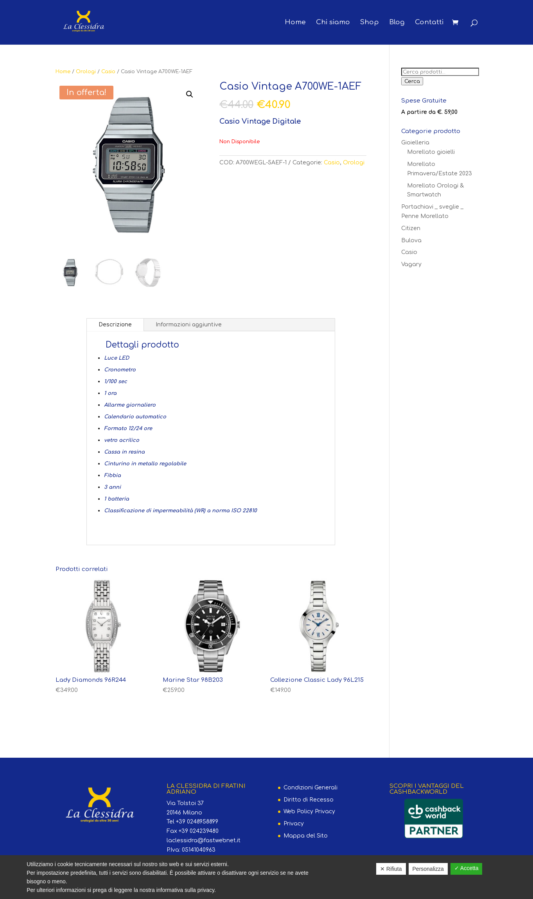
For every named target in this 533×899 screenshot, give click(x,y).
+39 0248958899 (197, 822)
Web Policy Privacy (309, 811)
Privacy (294, 824)
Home (295, 23)
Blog (397, 23)
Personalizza (428, 869)
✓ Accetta (466, 868)
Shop (369, 23)
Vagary (411, 264)
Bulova (411, 240)
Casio (108, 71)
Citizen (410, 228)
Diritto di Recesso (309, 800)
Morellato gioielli (431, 152)
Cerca (412, 81)
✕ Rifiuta (391, 869)
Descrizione (115, 325)
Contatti (429, 23)
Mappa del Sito (306, 836)
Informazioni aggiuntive (189, 325)
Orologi (86, 71)
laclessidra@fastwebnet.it (203, 840)
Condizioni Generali (310, 788)
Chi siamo (333, 23)
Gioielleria (415, 143)
